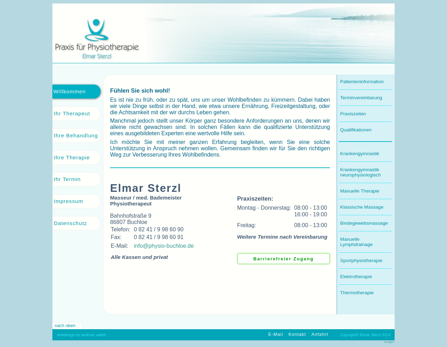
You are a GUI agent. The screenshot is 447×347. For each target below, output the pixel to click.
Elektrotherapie (356, 276)
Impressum (68, 201)
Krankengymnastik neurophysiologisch (360, 172)
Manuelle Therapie (359, 191)
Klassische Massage (361, 207)
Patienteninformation (362, 81)
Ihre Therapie (72, 157)
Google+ (389, 342)
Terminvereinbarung (361, 97)
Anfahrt (320, 334)
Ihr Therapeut (72, 113)
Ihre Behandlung (76, 135)
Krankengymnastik (359, 153)
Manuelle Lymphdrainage (356, 242)
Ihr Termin (67, 179)
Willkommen (69, 91)
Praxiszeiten (353, 113)
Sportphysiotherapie (361, 260)
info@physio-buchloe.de (164, 246)
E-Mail (275, 334)
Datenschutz (70, 223)
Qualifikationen (356, 129)
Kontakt (297, 334)
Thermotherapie (357, 292)
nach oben (64, 325)
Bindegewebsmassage (364, 223)
